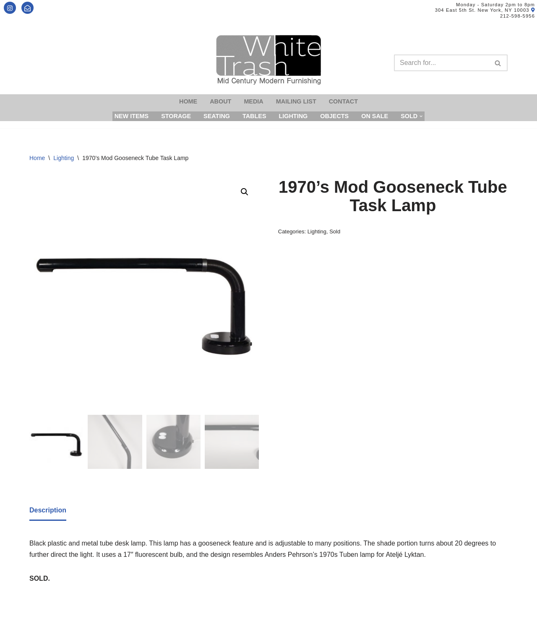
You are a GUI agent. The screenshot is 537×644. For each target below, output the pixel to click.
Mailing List (296, 101)
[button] (244, 191)
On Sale (374, 116)
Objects (334, 116)
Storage (176, 116)
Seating (216, 116)
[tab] (47, 510)
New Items (132, 116)
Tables (254, 116)
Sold (334, 231)
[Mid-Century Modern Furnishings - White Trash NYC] (268, 60)
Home (188, 101)
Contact (343, 101)
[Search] (441, 62)
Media (253, 101)
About (220, 101)
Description (47, 510)
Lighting (293, 116)
